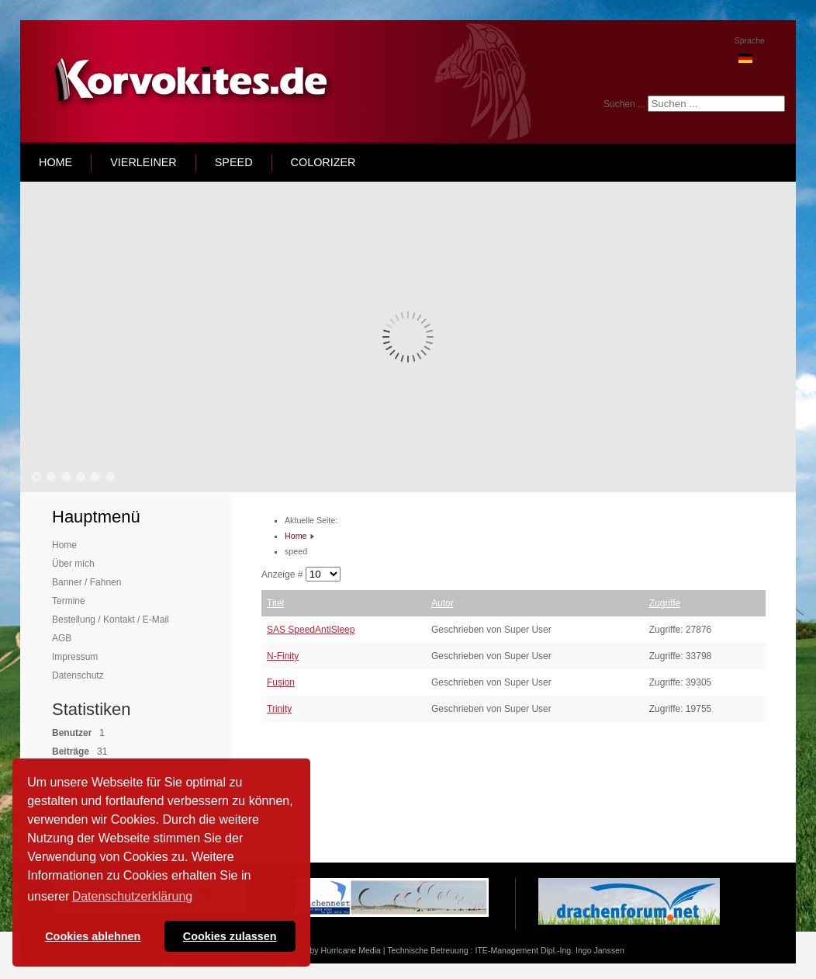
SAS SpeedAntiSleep (310, 629)
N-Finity (283, 656)
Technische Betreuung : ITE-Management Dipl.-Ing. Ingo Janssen (505, 950)
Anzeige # (283, 574)
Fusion (281, 682)
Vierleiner (143, 162)
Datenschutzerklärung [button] (132, 896)
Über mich (73, 563)
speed (234, 162)
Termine (68, 600)
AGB (61, 638)
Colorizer (323, 162)
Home (64, 545)
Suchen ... (624, 104)
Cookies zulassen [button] (230, 936)
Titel (275, 603)
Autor (442, 603)
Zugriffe (664, 603)
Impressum (75, 656)
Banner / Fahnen (86, 582)
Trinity (279, 708)
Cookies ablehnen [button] (92, 936)
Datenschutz (78, 675)
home (55, 162)
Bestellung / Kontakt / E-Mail (110, 619)
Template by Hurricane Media (328, 950)
